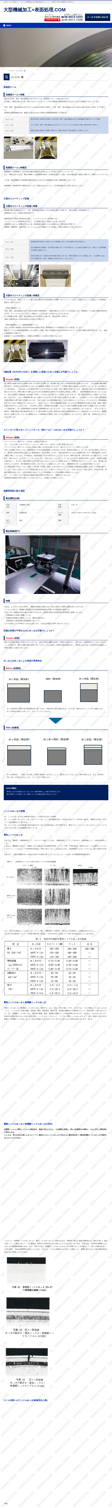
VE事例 (5, 1320)
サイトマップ (7, 1426)
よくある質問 (7, 1379)
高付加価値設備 (8, 1310)
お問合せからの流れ (9, 1375)
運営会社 (6, 1405)
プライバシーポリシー (10, 1430)
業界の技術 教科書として (11, 1367)
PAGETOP (103, 1338)
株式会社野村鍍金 (53, 1502)
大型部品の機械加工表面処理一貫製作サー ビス (18, 1349)
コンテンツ (6, 1345)
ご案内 (5, 1371)
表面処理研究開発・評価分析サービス (15, 1354)
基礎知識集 (6, 1358)
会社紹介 (6, 1409)
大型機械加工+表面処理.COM (34, 9)
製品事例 (6, 1315)
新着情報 (6, 1325)
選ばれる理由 (7, 1300)
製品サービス (7, 1384)
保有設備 (6, 1413)
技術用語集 (6, 1362)
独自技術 (6, 1305)
